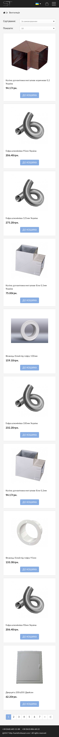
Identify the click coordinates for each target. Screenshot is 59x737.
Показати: (8, 28)
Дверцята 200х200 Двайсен (19, 693)
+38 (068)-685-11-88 (11, 729)
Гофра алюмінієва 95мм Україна (21, 151)
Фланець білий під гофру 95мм (21, 558)
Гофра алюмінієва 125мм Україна (22, 218)
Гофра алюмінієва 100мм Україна (22, 423)
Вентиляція (14, 13)
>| (50, 717)
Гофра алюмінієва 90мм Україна (21, 625)
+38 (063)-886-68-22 (31, 729)
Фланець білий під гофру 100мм (21, 356)
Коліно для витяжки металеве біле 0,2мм (26, 491)
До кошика (29, 95)
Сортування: (9, 21)
